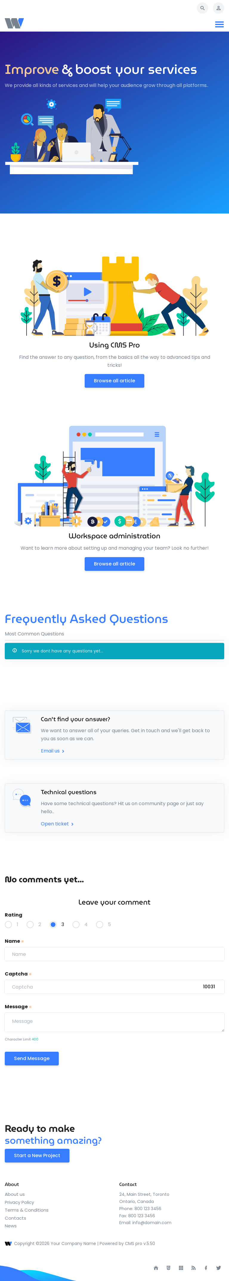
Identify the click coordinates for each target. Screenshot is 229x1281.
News (11, 1226)
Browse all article (114, 380)
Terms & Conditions (27, 1210)
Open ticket (58, 823)
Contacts (15, 1218)
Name (14, 941)
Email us (53, 750)
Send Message (31, 1058)
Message (18, 1006)
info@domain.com (151, 1223)
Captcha (18, 973)
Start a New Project (37, 1155)
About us (15, 1194)
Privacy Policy (19, 1202)
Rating (13, 914)
